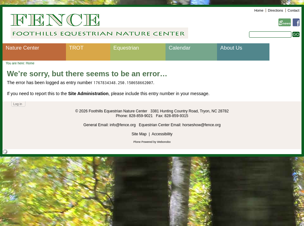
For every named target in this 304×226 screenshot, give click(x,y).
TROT (76, 48)
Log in (17, 104)
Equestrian (126, 48)
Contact (293, 10)
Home (258, 10)
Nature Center (22, 48)
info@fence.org (123, 125)
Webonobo (164, 141)
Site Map (139, 134)
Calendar (179, 48)
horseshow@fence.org (201, 125)
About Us (231, 48)
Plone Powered (143, 141)
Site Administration (88, 93)
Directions (275, 10)
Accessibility (162, 134)
